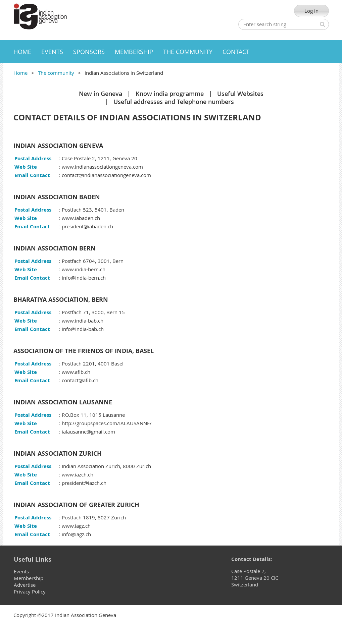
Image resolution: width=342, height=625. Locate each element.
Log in (311, 10)
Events (21, 571)
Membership (28, 578)
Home (20, 72)
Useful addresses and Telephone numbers (173, 102)
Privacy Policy (30, 591)
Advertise (25, 584)
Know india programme (170, 94)
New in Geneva (100, 94)
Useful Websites (240, 94)
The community (56, 72)
